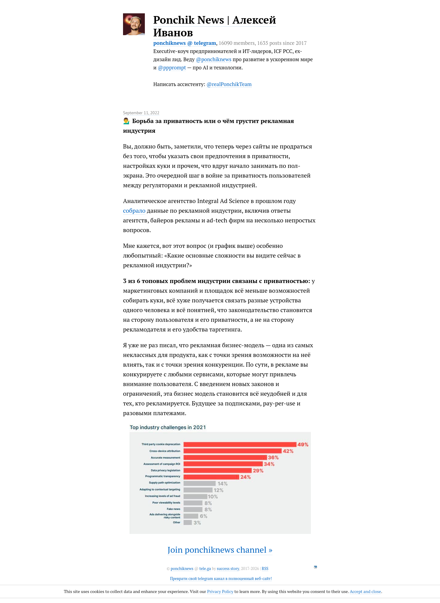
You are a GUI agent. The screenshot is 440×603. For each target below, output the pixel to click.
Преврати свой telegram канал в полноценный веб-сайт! (221, 578)
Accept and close (365, 591)
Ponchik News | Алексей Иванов (214, 26)
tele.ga (205, 568)
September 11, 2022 (141, 112)
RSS (265, 568)
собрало (134, 210)
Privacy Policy (220, 591)
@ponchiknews (213, 59)
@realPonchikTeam (229, 84)
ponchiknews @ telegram (184, 42)
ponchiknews (182, 568)
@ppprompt (172, 67)
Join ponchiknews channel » (220, 549)
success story (228, 568)
